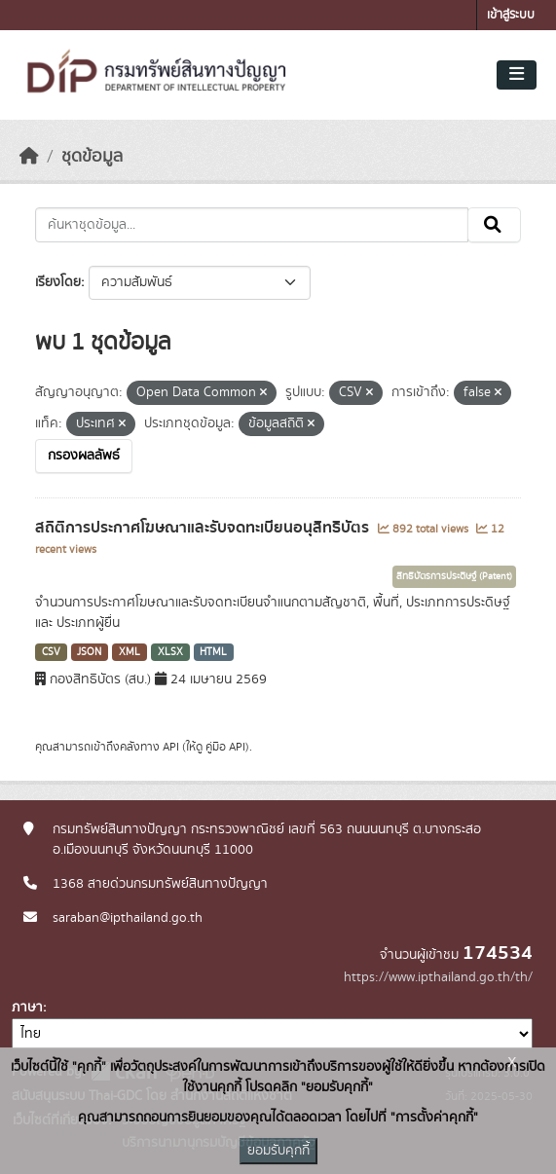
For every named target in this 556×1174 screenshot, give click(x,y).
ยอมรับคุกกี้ (278, 1150)
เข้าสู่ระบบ (511, 15)
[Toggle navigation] (517, 75)
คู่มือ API (225, 746)
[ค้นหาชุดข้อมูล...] (251, 224)
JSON (89, 652)
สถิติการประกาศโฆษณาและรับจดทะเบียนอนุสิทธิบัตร (204, 527)
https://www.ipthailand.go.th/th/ (438, 977)
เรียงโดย (58, 282)
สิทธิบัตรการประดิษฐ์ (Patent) (454, 576)
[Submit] (494, 224)
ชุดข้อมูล (92, 156)
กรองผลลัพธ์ (84, 455)
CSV (51, 652)
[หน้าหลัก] (29, 156)
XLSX (170, 652)
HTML (213, 652)
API (171, 746)
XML (129, 652)
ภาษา (27, 1007)
